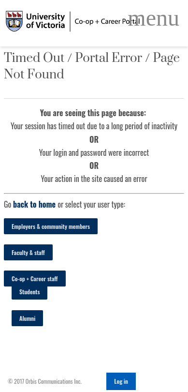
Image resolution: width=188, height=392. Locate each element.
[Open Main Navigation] (153, 18)
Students (29, 291)
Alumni (27, 318)
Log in (121, 381)
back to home (34, 204)
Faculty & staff (28, 252)
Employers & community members (51, 226)
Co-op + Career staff (35, 278)
